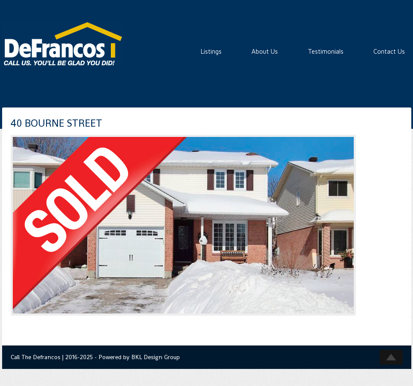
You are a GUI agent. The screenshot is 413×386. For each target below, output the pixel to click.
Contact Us (389, 51)
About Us (264, 51)
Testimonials (326, 51)
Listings (211, 51)
